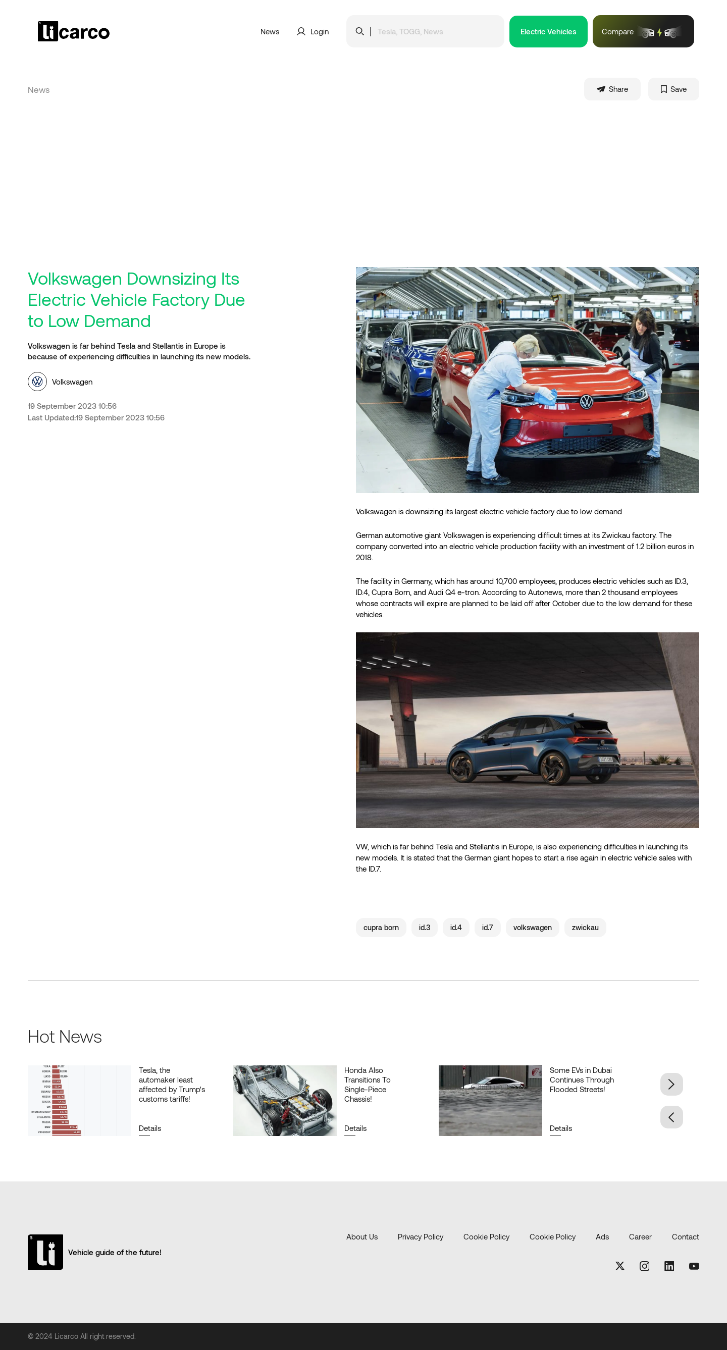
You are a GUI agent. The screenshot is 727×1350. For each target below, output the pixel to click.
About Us (362, 1236)
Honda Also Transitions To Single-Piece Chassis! (367, 1084)
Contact (685, 1236)
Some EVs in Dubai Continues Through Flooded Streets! (582, 1079)
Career (640, 1236)
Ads (602, 1236)
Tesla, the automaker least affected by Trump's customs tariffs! (172, 1084)
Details (150, 1127)
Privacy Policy (420, 1236)
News (270, 31)
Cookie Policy (486, 1236)
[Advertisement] (363, 191)
